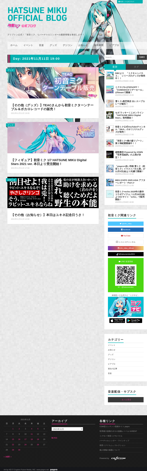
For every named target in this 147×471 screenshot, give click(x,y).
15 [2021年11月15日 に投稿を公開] (13, 438)
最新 (115, 66)
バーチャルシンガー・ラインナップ (114, 439)
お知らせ (83, 44)
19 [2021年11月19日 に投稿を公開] (38, 438)
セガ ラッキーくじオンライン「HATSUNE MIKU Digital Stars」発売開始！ (129, 114)
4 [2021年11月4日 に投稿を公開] (31, 428)
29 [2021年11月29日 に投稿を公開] (13, 449)
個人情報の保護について (110, 449)
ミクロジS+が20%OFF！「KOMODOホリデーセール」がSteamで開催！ (129, 88)
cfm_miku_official (126, 247)
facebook (125, 228)
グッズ (53, 44)
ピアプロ (114, 44)
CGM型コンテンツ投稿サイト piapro (115, 425)
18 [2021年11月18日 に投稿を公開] (32, 438)
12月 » (9, 455)
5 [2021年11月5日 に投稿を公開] (37, 428)
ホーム (14, 44)
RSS (54, 437)
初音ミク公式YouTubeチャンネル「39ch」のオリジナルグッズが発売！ (130, 128)
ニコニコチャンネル (125, 240)
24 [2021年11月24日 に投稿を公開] (26, 443)
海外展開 (99, 44)
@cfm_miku (125, 222)
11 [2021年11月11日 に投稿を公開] (32, 433)
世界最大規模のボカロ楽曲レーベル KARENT (118, 430)
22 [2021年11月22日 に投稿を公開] (13, 443)
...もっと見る (125, 398)
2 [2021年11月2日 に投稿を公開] (19, 428)
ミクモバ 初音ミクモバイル (111, 435)
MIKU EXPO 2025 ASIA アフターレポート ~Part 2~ (130, 180)
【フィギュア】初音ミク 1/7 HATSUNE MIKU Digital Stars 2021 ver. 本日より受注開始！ (49, 160)
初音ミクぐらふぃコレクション (112, 444)
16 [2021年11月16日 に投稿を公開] (19, 438)
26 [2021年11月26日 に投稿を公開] (38, 443)
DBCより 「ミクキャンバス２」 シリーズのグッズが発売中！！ (130, 74)
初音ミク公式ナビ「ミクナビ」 (125, 294)
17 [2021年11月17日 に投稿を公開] (26, 438)
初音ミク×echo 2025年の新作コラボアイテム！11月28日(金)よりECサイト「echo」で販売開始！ (130, 194)
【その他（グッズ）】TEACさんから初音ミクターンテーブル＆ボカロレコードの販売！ (52, 106)
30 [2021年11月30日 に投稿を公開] (19, 449)
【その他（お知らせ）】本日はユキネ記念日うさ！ (48, 213)
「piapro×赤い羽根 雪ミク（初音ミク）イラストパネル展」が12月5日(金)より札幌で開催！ (130, 167)
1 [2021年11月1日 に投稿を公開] (13, 428)
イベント (28, 44)
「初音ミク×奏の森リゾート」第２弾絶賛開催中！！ (129, 140)
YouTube (125, 235)
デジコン (67, 44)
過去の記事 (112, 367)
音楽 (41, 44)
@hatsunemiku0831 (125, 253)
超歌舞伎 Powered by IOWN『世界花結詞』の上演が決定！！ (129, 153)
